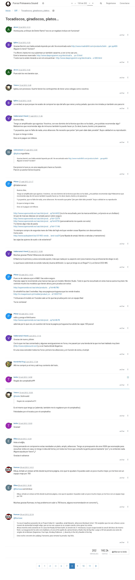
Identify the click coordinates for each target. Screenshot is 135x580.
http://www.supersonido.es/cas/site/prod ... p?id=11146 (37, 226)
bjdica (16, 43)
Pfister (16, 182)
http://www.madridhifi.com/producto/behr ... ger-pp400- (94, 46)
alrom (16, 27)
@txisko (17, 396)
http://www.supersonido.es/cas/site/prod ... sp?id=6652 (37, 213)
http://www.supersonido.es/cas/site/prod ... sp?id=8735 (37, 221)
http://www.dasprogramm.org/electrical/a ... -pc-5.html (59, 55)
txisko (16, 377)
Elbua (16, 439)
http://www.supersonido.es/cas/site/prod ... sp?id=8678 (37, 320)
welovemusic (19, 150)
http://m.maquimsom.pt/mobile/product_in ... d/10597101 (38, 294)
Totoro (16, 85)
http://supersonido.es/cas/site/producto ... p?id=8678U (36, 288)
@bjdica (17, 153)
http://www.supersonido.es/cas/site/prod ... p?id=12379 (37, 219)
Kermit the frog (19, 362)
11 (90, 566)
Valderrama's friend (21, 116)
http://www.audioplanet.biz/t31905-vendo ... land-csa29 (37, 236)
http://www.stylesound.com (25, 346)
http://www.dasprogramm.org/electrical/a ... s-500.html (79, 58)
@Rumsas (18, 489)
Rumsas (17, 467)
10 (83, 566)
